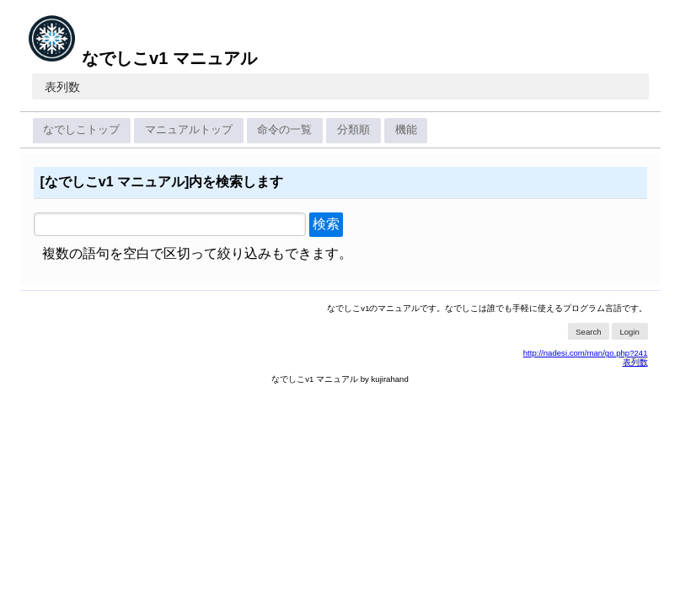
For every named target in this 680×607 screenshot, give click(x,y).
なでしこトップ (81, 129)
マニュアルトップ (189, 129)
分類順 (353, 129)
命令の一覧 (284, 129)
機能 (406, 129)
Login (629, 331)
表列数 (62, 87)
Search (588, 331)
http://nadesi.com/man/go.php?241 (585, 352)
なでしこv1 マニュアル (142, 58)
